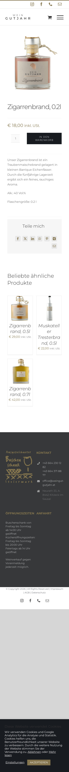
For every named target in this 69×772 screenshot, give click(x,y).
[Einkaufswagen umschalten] (50, 17)
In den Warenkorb (44, 138)
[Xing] (54, 238)
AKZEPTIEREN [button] (39, 762)
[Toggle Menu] (60, 17)
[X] (25, 238)
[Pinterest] (47, 238)
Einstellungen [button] (15, 762)
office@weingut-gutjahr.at (53, 483)
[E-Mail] (54, 246)
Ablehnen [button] (34, 752)
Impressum (56, 588)
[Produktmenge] (15, 138)
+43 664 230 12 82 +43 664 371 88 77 (52, 469)
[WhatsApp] (39, 238)
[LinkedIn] (32, 238)
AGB (27, 592)
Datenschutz (38, 592)
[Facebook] (18, 238)
